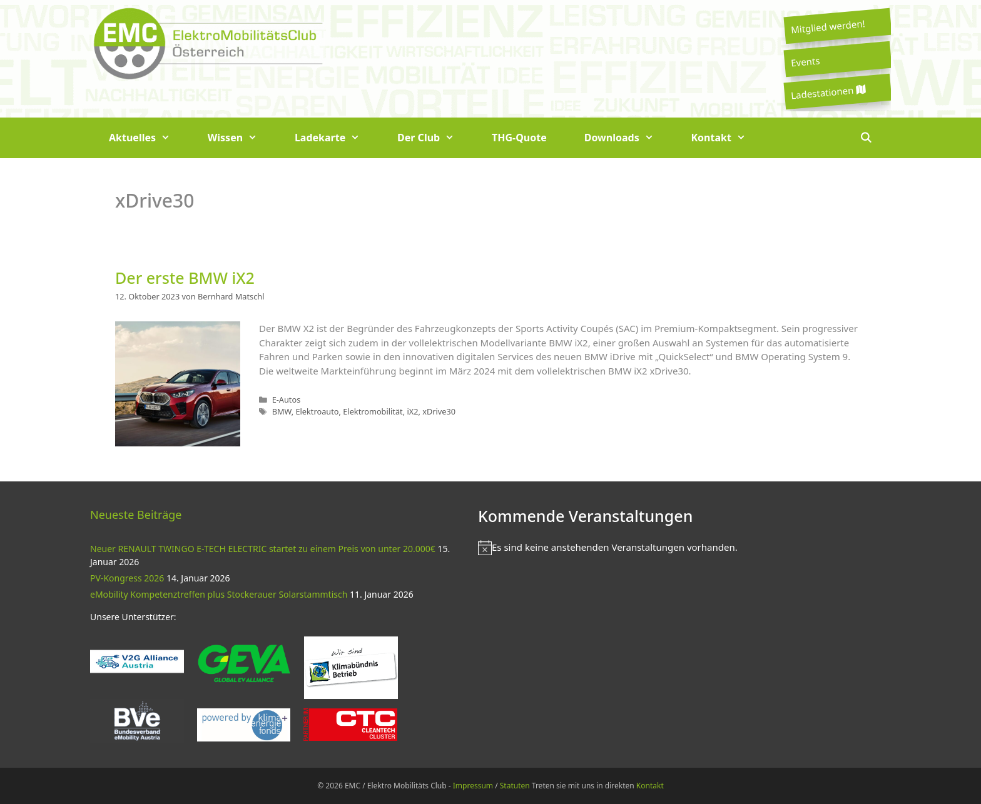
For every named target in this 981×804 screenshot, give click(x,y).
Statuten (515, 785)
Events (805, 61)
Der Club (435, 138)
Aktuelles (149, 138)
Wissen (242, 138)
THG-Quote (519, 137)
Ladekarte (337, 138)
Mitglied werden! (827, 26)
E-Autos (286, 399)
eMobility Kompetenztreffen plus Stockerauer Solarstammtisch (218, 594)
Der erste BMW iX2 (185, 277)
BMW (282, 411)
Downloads (628, 138)
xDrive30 (438, 411)
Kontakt (728, 138)
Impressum (473, 785)
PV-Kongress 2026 (127, 578)
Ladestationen (827, 92)
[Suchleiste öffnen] (865, 138)
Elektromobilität (372, 411)
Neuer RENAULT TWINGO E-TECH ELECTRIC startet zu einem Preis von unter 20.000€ (262, 549)
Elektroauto (316, 411)
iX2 (412, 411)
